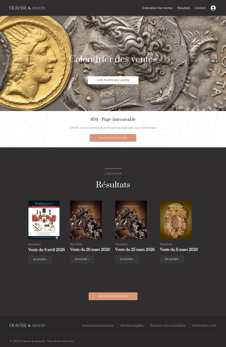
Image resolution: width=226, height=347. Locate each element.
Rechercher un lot (204, 325)
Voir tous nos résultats (113, 296)
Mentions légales (131, 325)
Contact (200, 8)
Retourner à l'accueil (113, 137)
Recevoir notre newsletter (167, 325)
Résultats (183, 8)
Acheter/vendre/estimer (97, 325)
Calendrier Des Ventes (157, 8)
